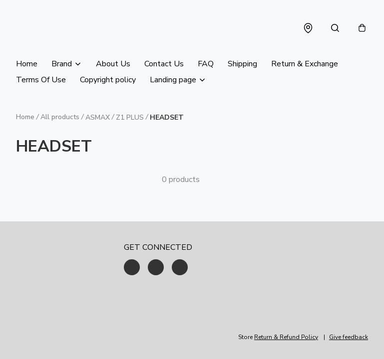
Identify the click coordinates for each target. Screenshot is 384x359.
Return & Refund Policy (286, 337)
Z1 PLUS (130, 117)
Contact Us (164, 63)
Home (26, 63)
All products (59, 117)
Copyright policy (108, 79)
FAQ (206, 63)
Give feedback (348, 337)
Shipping (242, 63)
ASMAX (97, 117)
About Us (113, 63)
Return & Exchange (304, 63)
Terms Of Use (41, 79)
